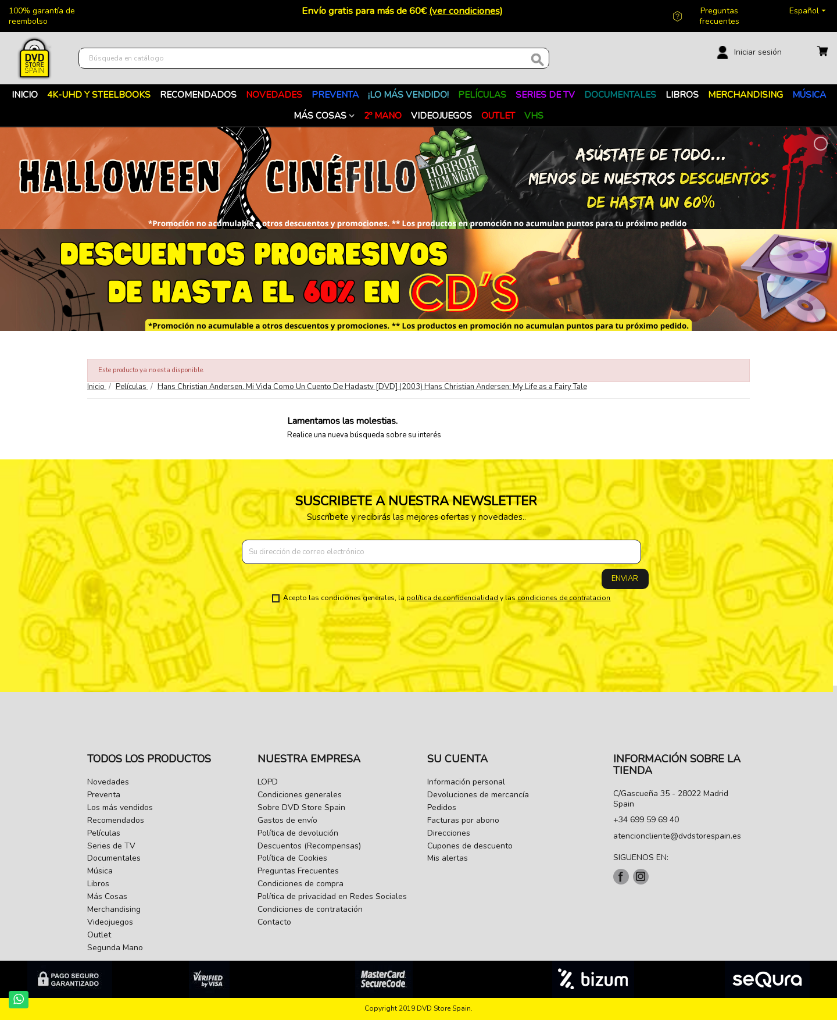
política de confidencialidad (452, 597)
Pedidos (441, 807)
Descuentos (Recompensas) (309, 845)
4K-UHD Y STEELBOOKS (99, 94)
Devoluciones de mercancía (478, 794)
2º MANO (383, 115)
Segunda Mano (115, 947)
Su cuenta (457, 759)
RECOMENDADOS (198, 94)
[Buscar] (314, 58)
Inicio (25, 94)
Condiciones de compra (300, 883)
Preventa (335, 94)
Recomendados (115, 820)
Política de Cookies (292, 858)
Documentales (620, 94)
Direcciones (448, 833)
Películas (103, 833)
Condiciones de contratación (310, 909)
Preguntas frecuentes (719, 16)
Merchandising (745, 94)
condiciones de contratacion (563, 597)
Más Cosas (320, 115)
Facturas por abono (463, 820)
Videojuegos (441, 115)
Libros (682, 94)
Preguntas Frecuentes (298, 870)
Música (809, 94)
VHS (533, 115)
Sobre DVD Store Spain (301, 807)
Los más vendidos (120, 807)
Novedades (274, 94)
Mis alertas (447, 858)
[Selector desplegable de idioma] (808, 11)
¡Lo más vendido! (408, 94)
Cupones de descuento (470, 845)
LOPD (267, 781)
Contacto (274, 922)
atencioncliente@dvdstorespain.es (677, 835)
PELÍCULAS (482, 94)
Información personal (466, 781)
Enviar (624, 578)
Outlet (498, 115)
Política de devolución (297, 833)
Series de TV (545, 94)
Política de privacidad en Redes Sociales (332, 896)
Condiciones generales (299, 794)
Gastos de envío (287, 820)
